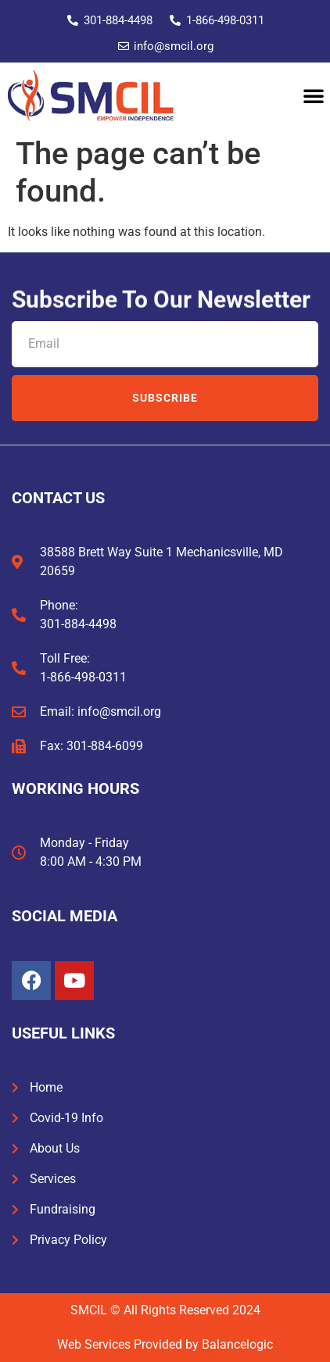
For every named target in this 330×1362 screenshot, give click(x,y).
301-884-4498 (78, 624)
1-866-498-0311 (83, 677)
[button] (313, 95)
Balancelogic (237, 1344)
